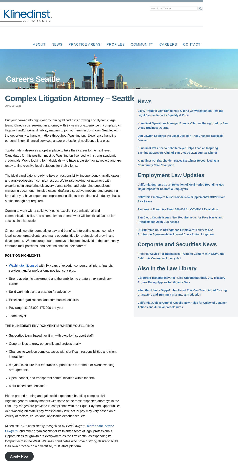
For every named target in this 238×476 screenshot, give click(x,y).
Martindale (95, 426)
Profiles (116, 44)
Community (142, 44)
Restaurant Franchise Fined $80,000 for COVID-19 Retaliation (178, 209)
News (57, 44)
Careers (168, 44)
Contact (192, 44)
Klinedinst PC (32, 18)
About (39, 44)
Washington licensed (23, 265)
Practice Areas (84, 44)
